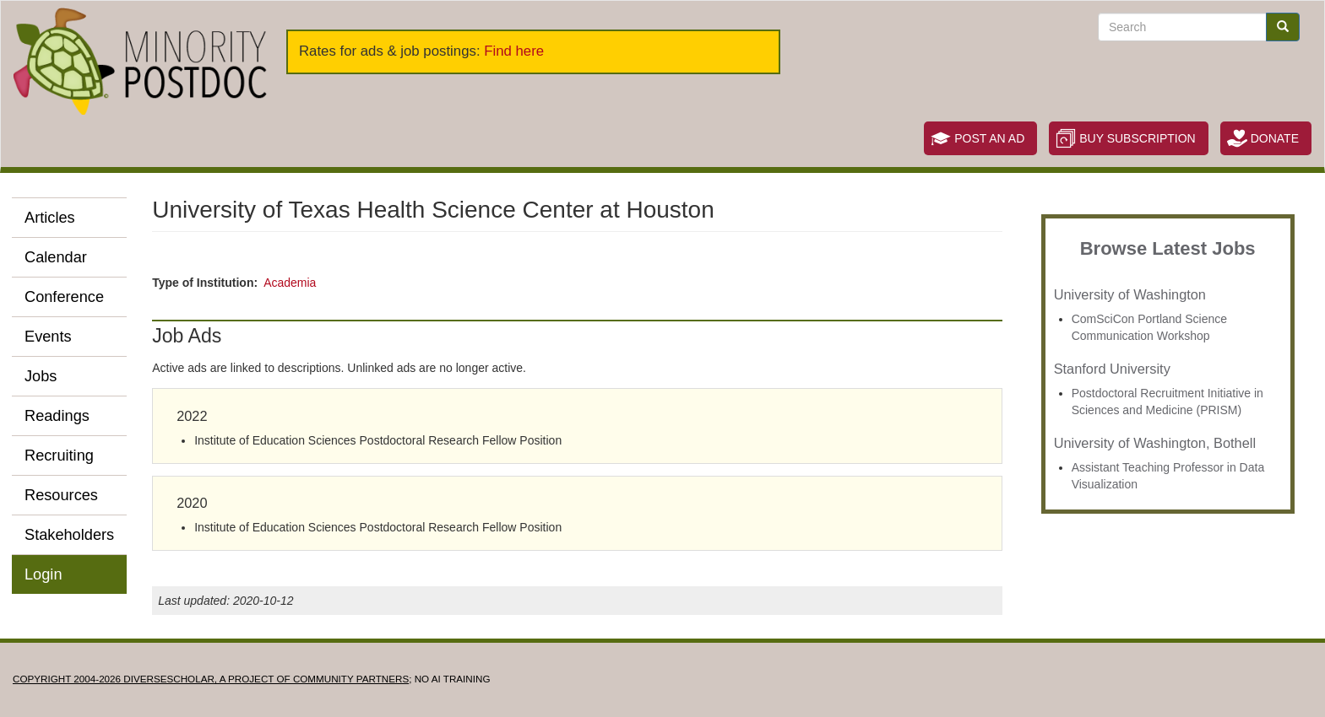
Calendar (55, 257)
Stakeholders (69, 534)
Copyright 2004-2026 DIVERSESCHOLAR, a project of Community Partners (211, 678)
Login (43, 574)
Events (48, 336)
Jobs (40, 376)
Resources (61, 495)
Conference (64, 296)
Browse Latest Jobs (1168, 248)
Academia (289, 282)
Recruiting (59, 455)
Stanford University (1112, 368)
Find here (514, 51)
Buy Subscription (1137, 138)
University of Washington (1130, 294)
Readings (57, 415)
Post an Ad (989, 138)
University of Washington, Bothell (1155, 442)
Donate (1275, 138)
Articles (49, 217)
